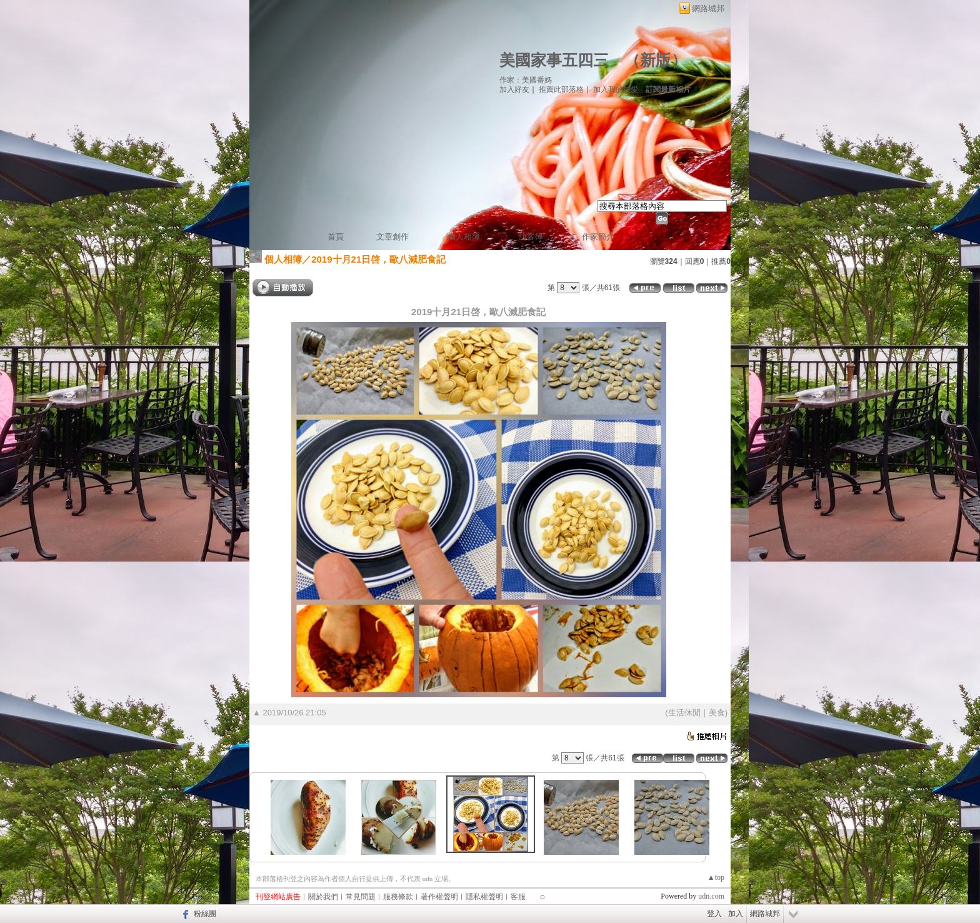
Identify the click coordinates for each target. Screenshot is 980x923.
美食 (717, 712)
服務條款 (398, 896)
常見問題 (361, 896)
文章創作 (392, 236)
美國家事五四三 (554, 60)
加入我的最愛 (615, 89)
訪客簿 (531, 236)
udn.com (711, 896)
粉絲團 (205, 913)
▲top (716, 877)
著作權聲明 (439, 896)
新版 (655, 60)
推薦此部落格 (561, 89)
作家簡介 (598, 236)
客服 (518, 896)
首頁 (336, 236)
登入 (714, 913)
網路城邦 (708, 8)
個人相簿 (464, 236)
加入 (735, 913)
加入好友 (514, 89)
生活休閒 (684, 712)
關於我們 (323, 896)
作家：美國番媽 (525, 80)
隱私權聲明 (484, 896)
